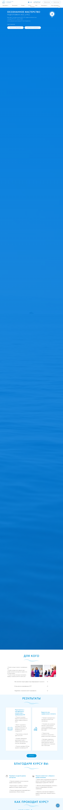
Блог (36, 5)
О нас (29, 5)
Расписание (14, 5)
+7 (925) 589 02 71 (37, 1)
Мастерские (44, 5)
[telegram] (31, 2)
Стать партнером (55, 5)
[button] (47, 2)
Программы (5, 5)
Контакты (32, 6)
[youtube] (28, 2)
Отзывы (22, 5)
